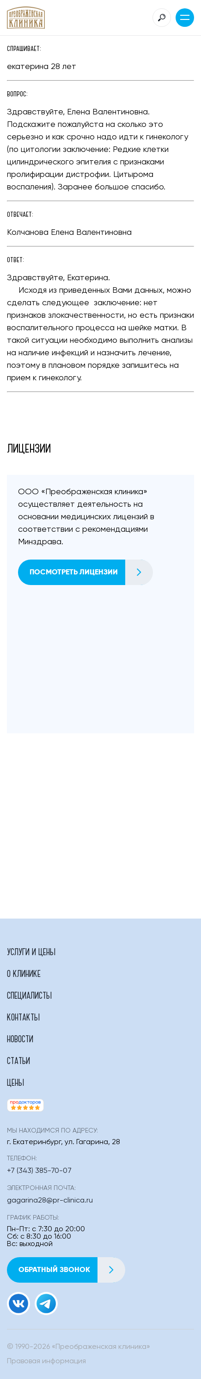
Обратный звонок (71, 1270)
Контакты (23, 1017)
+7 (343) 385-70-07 (39, 1171)
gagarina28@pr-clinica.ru (50, 1200)
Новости (20, 1038)
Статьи (18, 1060)
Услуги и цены (31, 951)
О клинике (24, 973)
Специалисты (29, 995)
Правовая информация (46, 1361)
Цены (15, 1082)
